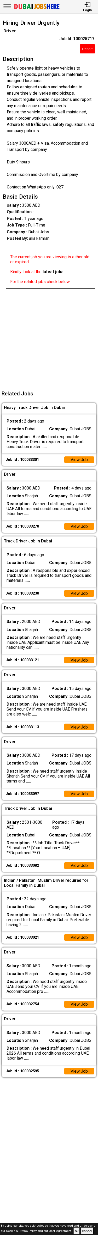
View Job (79, 459)
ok (76, 1231)
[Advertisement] (49, 337)
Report (87, 49)
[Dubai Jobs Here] (36, 8)
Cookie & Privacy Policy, (22, 1231)
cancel (87, 1231)
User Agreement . (61, 1231)
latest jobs (53, 271)
